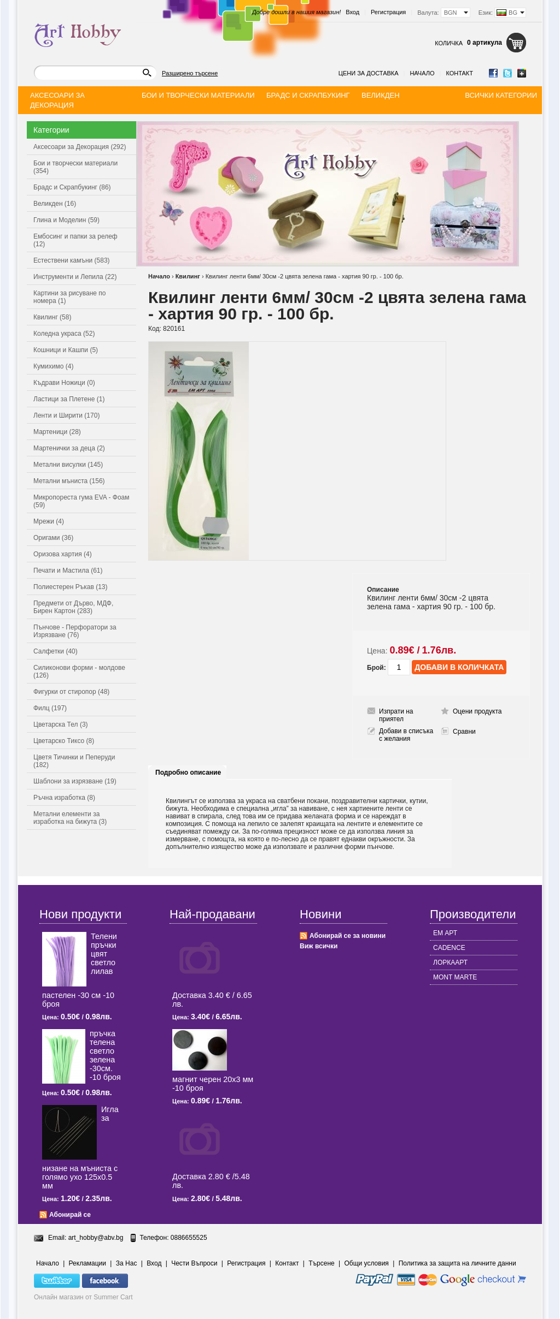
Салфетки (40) (55, 651)
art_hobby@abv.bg (96, 1237)
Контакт (459, 73)
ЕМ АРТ (445, 933)
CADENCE (449, 948)
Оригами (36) (53, 538)
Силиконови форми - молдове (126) (79, 671)
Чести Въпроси (194, 1263)
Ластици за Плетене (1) (68, 399)
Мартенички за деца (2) (69, 448)
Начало (422, 73)
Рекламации (87, 1263)
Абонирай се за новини (348, 936)
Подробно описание (188, 772)
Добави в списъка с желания (406, 734)
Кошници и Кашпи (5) (65, 350)
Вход (352, 12)
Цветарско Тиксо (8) (63, 741)
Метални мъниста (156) (69, 481)
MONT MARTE (455, 977)
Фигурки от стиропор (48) (71, 692)
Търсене (321, 1263)
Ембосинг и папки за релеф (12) (75, 240)
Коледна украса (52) (64, 333)
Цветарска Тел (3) (60, 724)
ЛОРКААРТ (450, 962)
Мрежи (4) (48, 521)
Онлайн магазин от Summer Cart (83, 1297)
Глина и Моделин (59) (66, 220)
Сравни (464, 731)
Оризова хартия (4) (62, 554)
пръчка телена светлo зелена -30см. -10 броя (105, 1055)
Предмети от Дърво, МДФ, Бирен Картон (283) (73, 607)
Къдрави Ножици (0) (64, 383)
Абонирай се (70, 1215)
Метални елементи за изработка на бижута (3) (70, 817)
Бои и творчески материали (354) (75, 167)
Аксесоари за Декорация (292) (79, 147)
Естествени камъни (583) (71, 260)
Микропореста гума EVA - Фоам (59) (81, 501)
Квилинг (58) (52, 317)
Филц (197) (50, 708)
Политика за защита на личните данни (457, 1263)
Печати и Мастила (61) (68, 570)
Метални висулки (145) (68, 464)
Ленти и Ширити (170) (66, 415)
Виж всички (318, 946)
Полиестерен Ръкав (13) (70, 587)
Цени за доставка (369, 73)
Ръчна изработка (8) (64, 797)
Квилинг (188, 276)
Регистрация (388, 12)
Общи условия (367, 1263)
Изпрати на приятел (396, 715)
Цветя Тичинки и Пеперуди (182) (74, 761)
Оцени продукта (477, 711)
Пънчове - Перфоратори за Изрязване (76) (74, 631)
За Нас (126, 1263)
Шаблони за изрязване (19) (74, 781)
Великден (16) (54, 203)
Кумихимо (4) (53, 366)
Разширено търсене (190, 73)
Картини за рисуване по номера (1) (69, 297)
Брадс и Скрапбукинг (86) (72, 187)
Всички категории (501, 95)
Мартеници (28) (57, 432)
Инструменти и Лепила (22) (74, 277)
